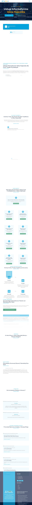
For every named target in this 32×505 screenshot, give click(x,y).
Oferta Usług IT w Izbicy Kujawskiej (21, 15)
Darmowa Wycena (9, 15)
